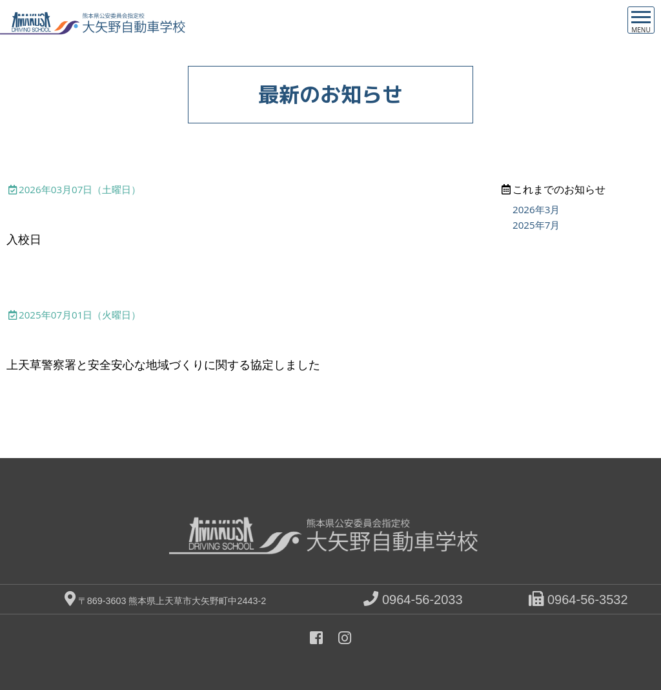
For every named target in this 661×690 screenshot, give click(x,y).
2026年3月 (536, 209)
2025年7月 (536, 224)
